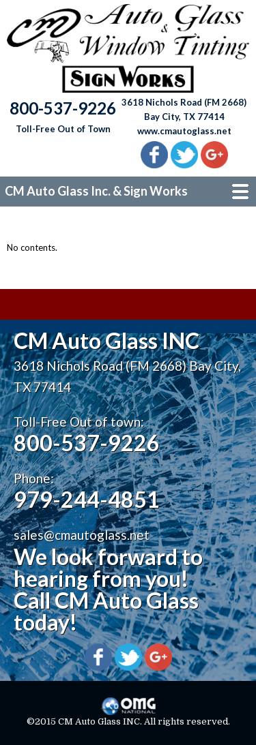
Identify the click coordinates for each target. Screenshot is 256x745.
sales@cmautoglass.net (82, 535)
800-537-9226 (87, 442)
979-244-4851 (87, 499)
